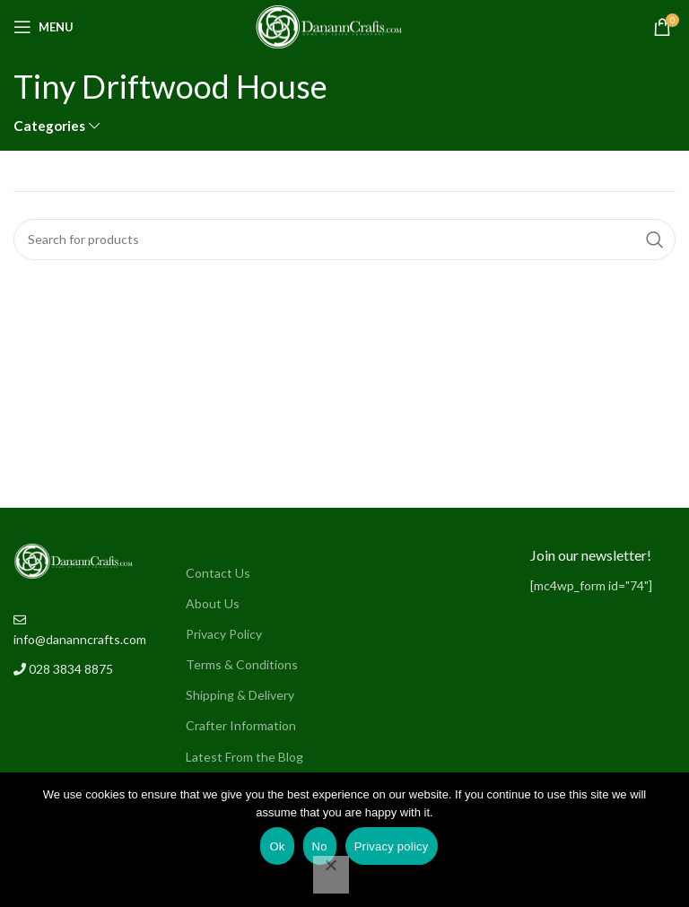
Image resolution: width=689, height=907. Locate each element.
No (319, 846)
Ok (276, 846)
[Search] (344, 239)
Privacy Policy (224, 633)
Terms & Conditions (242, 664)
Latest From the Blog (244, 756)
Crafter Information (241, 725)
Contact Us (218, 572)
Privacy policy (391, 846)
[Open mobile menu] (43, 27)
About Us (213, 603)
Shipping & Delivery (240, 694)
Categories (49, 126)
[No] (331, 875)
